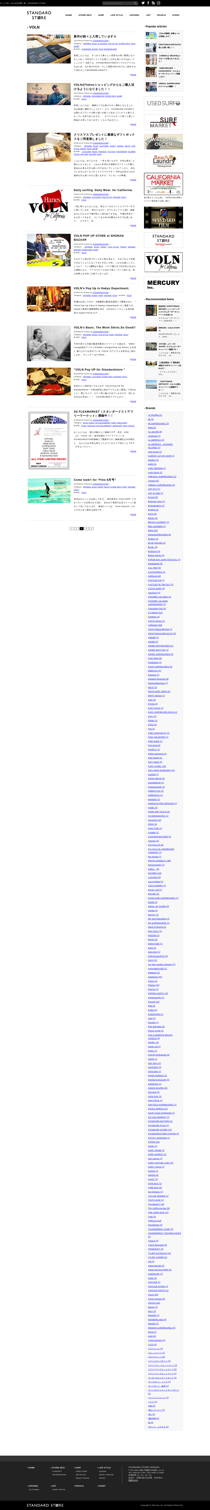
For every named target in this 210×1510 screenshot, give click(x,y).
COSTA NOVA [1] (156, 621)
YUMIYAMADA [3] (156, 1340)
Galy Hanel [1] (155, 758)
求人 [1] (151, 1414)
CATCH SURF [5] (156, 588)
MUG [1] (152, 948)
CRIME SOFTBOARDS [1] (160, 646)
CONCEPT (57, 1471)
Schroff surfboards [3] (158, 1055)
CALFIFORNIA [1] (156, 572)
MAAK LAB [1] (155, 890)
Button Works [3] (156, 555)
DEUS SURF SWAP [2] (159, 691)
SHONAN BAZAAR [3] (158, 1080)
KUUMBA (132, 151)
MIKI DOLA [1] (155, 931)
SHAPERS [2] (154, 1067)
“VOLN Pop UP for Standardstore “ (99, 369)
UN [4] (151, 1261)
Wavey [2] (153, 1307)
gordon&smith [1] (156, 787)
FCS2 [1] (152, 724)
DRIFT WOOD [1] (156, 696)
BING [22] (153, 530)
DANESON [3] (155, 662)
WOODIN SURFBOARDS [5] (161, 1328)
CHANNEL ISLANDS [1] (159, 597)
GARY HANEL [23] (157, 766)
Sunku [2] (153, 1146)
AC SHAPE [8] (155, 432)
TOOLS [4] (153, 1241)
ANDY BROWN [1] (157, 468)
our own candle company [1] (162, 964)
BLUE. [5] (153, 547)
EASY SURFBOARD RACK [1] (162, 712)
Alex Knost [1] (155, 452)
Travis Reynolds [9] (157, 1245)
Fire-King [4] (154, 745)
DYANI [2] (153, 704)
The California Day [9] (159, 1208)
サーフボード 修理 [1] (158, 1386)
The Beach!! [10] (156, 1204)
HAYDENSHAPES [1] (158, 816)
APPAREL (134, 15)
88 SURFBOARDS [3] (158, 423)
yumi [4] (152, 1336)
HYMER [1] (153, 832)
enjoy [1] (152, 716)
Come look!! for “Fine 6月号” (95, 479)
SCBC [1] (152, 1051)
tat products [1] (155, 1192)
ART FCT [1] (154, 489)
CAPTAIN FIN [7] (156, 580)
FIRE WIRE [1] (155, 741)
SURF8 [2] (153, 1171)
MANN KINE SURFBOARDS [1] (163, 898)
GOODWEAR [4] (156, 783)
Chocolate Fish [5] (157, 608)
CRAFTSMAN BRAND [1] (160, 629)
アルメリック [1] (155, 1348)
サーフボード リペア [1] (159, 1382)
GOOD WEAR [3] (156, 778)
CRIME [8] (153, 642)
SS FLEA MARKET (103, 423)
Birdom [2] (153, 539)
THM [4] (152, 1217)
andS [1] (152, 464)
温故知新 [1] (153, 1418)
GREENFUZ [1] (155, 795)
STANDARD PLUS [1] (158, 1125)
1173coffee (86, 151)
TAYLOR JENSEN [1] (158, 1196)
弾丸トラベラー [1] (156, 1410)
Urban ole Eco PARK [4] (160, 1270)
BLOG (94, 43)
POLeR (77, 154)
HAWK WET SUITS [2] (159, 812)
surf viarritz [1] (155, 1158)
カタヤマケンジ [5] (156, 1357)
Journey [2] (153, 841)
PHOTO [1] (153, 989)
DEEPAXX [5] (154, 671)
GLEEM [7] (153, 774)
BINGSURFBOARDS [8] (159, 535)
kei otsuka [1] (154, 857)
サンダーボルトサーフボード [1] (162, 1378)
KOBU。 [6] (153, 869)
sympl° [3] (153, 1179)
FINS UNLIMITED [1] (158, 737)
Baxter (94, 151)
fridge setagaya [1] (157, 754)
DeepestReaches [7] (158, 683)
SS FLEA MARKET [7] (158, 1117)
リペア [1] (152, 1402)
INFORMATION (98, 96)
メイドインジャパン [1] (158, 1397)
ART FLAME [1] (155, 493)
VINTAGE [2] (154, 1282)
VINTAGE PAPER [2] (158, 1286)
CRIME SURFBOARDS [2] (160, 654)
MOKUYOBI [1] (155, 944)
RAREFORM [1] (155, 1014)
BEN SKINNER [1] (157, 526)
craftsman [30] (155, 625)
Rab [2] (151, 1006)
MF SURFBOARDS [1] (159, 923)
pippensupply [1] (156, 997)
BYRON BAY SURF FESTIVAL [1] (164, 559)
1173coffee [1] (155, 415)
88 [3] (151, 419)
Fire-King (111, 151)
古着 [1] (151, 1406)
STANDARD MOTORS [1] (160, 1121)
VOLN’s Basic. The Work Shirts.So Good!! (105, 327)
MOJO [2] (152, 939)
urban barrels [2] (156, 1266)
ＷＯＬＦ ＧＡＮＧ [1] (158, 1427)
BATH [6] (152, 514)
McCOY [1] (153, 915)
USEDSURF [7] (155, 1274)
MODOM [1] (154, 935)
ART (148, 15)
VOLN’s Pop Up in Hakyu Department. (101, 288)
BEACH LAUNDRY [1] (158, 522)
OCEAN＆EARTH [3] (158, 956)
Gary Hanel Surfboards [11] (161, 770)
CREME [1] (153, 637)
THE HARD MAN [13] (158, 1212)
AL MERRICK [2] (156, 440)
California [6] (154, 576)
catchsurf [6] (154, 593)
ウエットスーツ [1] (156, 1353)
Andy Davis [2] (155, 472)
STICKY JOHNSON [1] (159, 1138)
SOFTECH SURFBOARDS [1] (162, 1105)
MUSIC (102, 1478)
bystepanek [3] (155, 563)
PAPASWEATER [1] (157, 969)
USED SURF (122, 423)
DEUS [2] (152, 687)
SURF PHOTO (58, 1490)
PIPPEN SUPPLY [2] (158, 993)
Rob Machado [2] (156, 1026)
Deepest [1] (154, 675)
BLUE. (84, 425)
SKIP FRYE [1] (155, 1100)
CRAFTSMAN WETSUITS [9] (162, 633)
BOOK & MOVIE (106, 1475)
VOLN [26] (153, 1295)
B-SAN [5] (153, 497)
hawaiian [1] (154, 799)
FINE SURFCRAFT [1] (159, 733)
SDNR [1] (152, 1059)
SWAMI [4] (153, 1175)
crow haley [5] (155, 658)
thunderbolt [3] (155, 1225)
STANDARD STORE (90, 49)
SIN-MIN (92, 154)
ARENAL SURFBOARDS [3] (161, 485)
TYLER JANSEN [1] (157, 1257)
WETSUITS (81, 1475)
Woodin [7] (153, 1324)
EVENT (176, 15)
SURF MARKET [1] (157, 1154)
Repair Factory (82, 1478)
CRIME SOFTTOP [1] (158, 650)
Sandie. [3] (153, 1042)
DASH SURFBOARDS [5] (160, 667)
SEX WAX (84, 154)
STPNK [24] (154, 1142)
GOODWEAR (121, 151)
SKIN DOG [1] (155, 1096)
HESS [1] (152, 824)
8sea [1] (152, 427)
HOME (68, 15)
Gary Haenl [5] (155, 762)
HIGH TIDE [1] (155, 828)
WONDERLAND (110, 49)
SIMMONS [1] (154, 1084)
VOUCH (131, 425)
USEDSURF (117, 425)
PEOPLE (161, 15)
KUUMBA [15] (154, 873)
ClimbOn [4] (154, 617)
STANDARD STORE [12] (160, 1130)
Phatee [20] (154, 985)
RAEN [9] (152, 1010)
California (91, 425)
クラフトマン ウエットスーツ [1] (162, 1365)
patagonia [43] (155, 977)
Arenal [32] (153, 481)
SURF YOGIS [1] (156, 1167)
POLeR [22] (154, 1002)
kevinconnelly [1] (156, 865)
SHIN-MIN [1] (154, 1071)
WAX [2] (152, 1311)
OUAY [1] (152, 960)
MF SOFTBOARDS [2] (159, 919)
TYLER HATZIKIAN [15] (159, 1253)
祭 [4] (150, 1422)
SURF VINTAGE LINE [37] (161, 1163)
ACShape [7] (154, 436)
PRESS (83, 148)
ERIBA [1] (153, 720)
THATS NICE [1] (156, 1200)
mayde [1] (153, 910)
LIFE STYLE (117, 15)
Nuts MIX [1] (154, 952)
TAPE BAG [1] (155, 1183)
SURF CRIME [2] (156, 1150)
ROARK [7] (153, 1022)
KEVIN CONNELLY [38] (159, 861)
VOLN (133, 43)
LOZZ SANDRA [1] (157, 885)
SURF (101, 15)
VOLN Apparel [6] (156, 1299)
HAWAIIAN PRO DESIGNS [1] (162, 803)
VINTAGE (116, 197)
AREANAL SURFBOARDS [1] (162, 476)
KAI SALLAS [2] (156, 845)
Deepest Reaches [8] (158, 679)
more (133, 74)
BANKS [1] (153, 510)
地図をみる (133, 1480)
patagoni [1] (154, 973)
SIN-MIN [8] (154, 1092)
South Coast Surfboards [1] (161, 1113)
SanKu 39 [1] (154, 1046)
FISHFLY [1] (154, 749)
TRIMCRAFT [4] (156, 1249)
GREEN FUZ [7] (156, 791)
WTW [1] (152, 1332)
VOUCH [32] (154, 1303)
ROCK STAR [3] (156, 1031)
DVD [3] (152, 700)
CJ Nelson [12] (155, 612)
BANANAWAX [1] (156, 506)
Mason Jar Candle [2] (158, 906)
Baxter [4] (153, 518)
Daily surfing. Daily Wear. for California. (103, 190)
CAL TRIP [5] (154, 568)
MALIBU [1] (153, 894)
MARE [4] (152, 902)
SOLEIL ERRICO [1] (158, 1109)
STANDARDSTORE (101, 40)
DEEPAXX (103, 151)
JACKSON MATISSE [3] (159, 836)
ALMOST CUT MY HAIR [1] (161, 456)
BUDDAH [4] (154, 551)
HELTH (127, 146)
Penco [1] (153, 981)
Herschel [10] (154, 820)
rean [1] (152, 1018)
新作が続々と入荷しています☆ (95, 36)
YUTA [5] (152, 1344)
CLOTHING (102, 43)
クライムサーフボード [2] (159, 1361)
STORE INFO (85, 15)
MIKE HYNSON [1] (157, 927)
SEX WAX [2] (154, 1063)
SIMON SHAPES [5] (158, 1088)
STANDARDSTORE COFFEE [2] (163, 1134)
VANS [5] (152, 1278)
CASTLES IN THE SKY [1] (161, 584)
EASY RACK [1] (156, 708)
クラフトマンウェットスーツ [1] (162, 1369)
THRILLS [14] (154, 1221)
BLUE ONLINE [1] (157, 543)
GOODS (120, 146)
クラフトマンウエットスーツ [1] (162, 1373)
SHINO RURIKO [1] (157, 1075)
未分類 (76, 46)
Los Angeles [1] (155, 881)
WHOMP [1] (154, 1315)
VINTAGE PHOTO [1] (158, 1290)
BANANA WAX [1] (156, 501)
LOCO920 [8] (154, 877)
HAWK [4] (153, 808)
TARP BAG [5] (155, 1187)
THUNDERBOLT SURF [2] (160, 1229)
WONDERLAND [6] (157, 1319)
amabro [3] (153, 460)
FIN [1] (151, 729)
